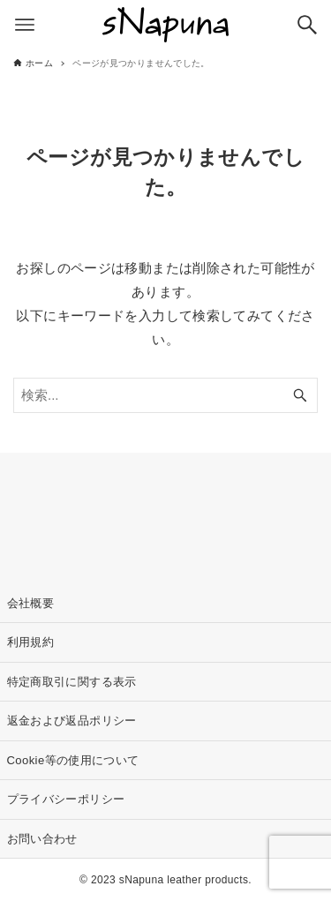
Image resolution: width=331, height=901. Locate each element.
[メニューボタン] (24, 24)
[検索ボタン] (307, 24)
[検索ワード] (165, 395)
